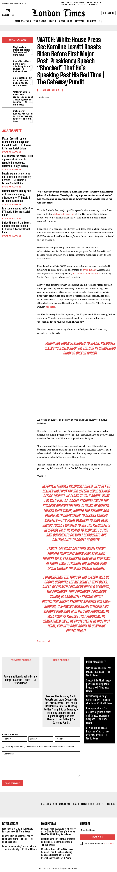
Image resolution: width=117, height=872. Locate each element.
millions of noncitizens (86, 273)
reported (50, 306)
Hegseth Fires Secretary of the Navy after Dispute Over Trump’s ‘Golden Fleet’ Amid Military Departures (58, 831)
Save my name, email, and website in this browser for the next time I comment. (40, 746)
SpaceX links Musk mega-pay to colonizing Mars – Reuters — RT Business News (22, 66)
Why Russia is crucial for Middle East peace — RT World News (21, 51)
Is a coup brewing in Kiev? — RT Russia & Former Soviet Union (17, 212)
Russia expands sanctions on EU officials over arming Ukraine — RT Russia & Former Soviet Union (16, 178)
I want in (97, 837)
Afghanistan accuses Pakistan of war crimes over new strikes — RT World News (23, 116)
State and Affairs (11, 152)
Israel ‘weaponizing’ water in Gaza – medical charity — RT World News (22, 81)
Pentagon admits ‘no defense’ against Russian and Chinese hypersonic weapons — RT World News (23, 98)
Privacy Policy (109, 843)
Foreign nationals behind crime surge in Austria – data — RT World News (20, 680)
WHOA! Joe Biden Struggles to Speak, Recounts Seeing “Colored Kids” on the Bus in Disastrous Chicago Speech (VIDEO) (79, 348)
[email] (97, 830)
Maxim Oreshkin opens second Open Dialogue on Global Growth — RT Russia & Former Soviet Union (16, 143)
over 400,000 (90, 269)
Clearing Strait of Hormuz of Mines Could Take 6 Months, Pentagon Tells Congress (58, 841)
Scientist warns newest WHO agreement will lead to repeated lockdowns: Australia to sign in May (17, 161)
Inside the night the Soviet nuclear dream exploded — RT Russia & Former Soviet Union (16, 227)
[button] (100, 21)
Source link (44, 641)
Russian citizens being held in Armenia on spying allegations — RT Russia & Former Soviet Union (16, 195)
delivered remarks (63, 213)
